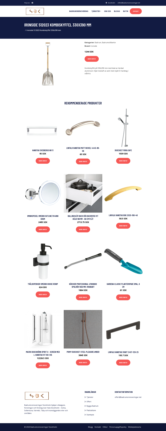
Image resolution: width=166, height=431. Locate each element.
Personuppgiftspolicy (117, 427)
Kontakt (98, 427)
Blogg (117, 11)
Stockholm (111, 3)
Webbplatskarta (134, 427)
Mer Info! (92, 59)
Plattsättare (91, 410)
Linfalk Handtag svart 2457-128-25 (123, 352)
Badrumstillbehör (109, 42)
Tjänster (89, 397)
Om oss (107, 11)
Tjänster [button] (95, 11)
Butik (125, 11)
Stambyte (90, 415)
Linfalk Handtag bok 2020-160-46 (123, 215)
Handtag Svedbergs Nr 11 (42, 150)
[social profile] (32, 3)
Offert (136, 11)
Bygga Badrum (92, 406)
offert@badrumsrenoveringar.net (129, 3)
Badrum (98, 42)
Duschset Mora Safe (123, 150)
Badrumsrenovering (78, 11)
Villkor (105, 427)
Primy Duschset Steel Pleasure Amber (83, 352)
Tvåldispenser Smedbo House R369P (43, 284)
